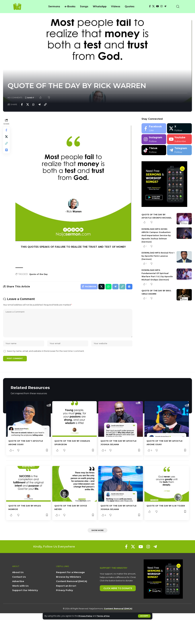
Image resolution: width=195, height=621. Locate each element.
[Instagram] (161, 6)
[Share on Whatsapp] (35, 105)
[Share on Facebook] (22, 105)
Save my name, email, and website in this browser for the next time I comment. (45, 357)
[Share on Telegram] (42, 105)
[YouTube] (157, 6)
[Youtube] (179, 140)
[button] (144, 616)
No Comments (15, 97)
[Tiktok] (154, 151)
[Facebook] (149, 6)
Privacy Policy (86, 616)
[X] (153, 6)
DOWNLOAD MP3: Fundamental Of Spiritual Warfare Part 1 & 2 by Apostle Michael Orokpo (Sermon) (156, 280)
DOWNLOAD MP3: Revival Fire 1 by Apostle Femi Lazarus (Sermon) (156, 259)
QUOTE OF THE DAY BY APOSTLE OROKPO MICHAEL (155, 218)
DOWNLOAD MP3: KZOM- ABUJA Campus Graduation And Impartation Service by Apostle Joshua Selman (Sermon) (157, 239)
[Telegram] (165, 6)
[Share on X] (29, 105)
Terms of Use (106, 616)
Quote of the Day (40, 275)
